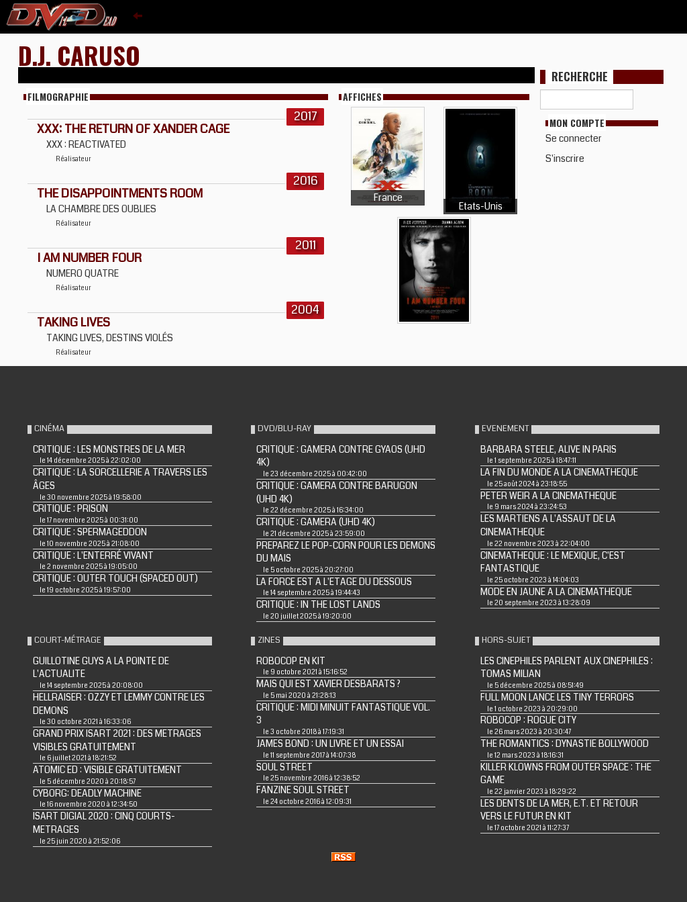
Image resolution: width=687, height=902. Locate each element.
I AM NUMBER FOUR (89, 258)
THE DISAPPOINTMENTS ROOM (120, 193)
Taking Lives (73, 322)
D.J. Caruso (79, 55)
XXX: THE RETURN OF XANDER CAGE (133, 129)
